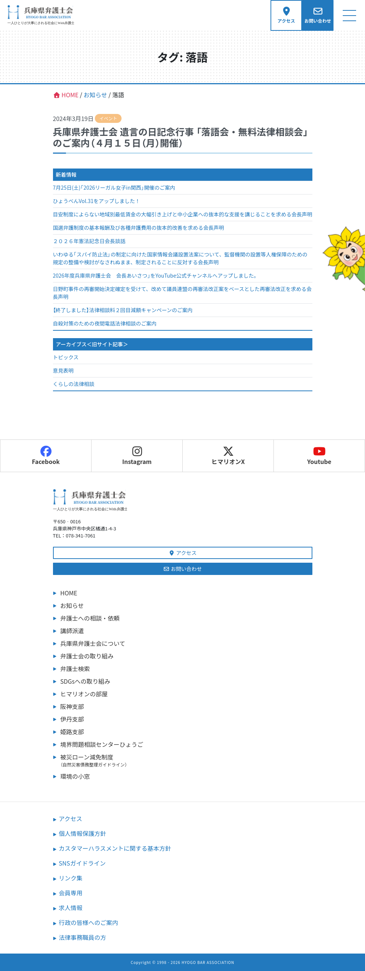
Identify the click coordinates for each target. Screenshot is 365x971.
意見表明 (63, 370)
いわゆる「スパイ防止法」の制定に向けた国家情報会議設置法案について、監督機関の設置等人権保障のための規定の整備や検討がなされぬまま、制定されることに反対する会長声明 (180, 258)
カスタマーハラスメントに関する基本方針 (115, 848)
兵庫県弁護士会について (93, 643)
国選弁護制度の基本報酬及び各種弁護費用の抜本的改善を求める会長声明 (138, 227)
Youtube (319, 456)
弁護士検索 (75, 668)
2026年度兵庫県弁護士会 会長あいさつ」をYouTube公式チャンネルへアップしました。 (156, 275)
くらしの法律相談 (73, 384)
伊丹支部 (72, 719)
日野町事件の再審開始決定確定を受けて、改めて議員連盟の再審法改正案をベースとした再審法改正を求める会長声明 (182, 292)
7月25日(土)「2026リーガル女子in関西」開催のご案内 (114, 187)
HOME (68, 592)
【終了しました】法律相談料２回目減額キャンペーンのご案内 (123, 310)
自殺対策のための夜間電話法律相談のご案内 (105, 323)
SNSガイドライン (82, 863)
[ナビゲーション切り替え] (349, 15)
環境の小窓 (75, 776)
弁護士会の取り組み (87, 655)
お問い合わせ (182, 568)
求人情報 (71, 907)
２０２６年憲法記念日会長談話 (89, 241)
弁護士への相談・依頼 (90, 618)
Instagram (137, 456)
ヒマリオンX (228, 456)
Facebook (46, 456)
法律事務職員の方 (82, 937)
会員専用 (71, 892)
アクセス (183, 552)
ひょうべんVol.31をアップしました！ (96, 201)
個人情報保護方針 (82, 833)
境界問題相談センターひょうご (101, 744)
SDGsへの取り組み (85, 681)
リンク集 (71, 877)
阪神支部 (72, 706)
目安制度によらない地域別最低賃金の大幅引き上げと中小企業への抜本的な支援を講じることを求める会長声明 (182, 214)
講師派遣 (72, 630)
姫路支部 (72, 731)
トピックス (66, 357)
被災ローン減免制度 (186, 760)
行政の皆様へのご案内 (88, 922)
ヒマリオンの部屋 (84, 693)
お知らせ (72, 605)
